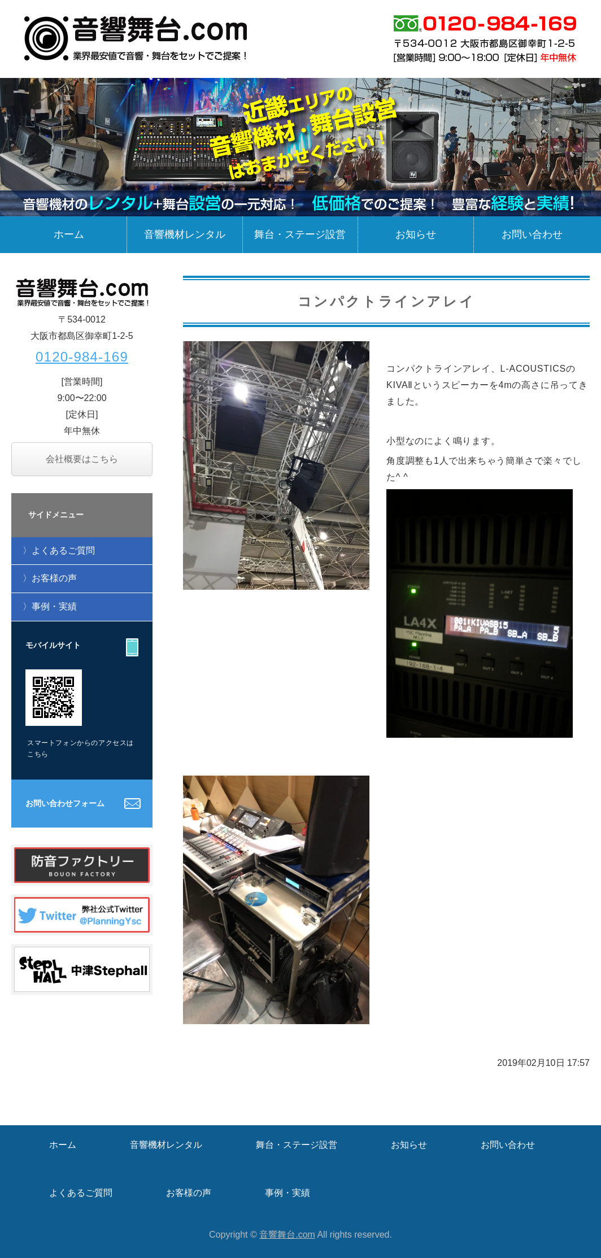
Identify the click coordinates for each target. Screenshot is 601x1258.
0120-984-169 (82, 356)
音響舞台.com (287, 1234)
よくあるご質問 (63, 550)
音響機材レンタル (184, 234)
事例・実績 (54, 606)
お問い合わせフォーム (64, 803)
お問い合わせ (532, 234)
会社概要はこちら (82, 459)
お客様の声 (54, 578)
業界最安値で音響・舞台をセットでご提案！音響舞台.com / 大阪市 (137, 38)
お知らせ (415, 234)
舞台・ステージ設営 (300, 234)
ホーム (69, 234)
